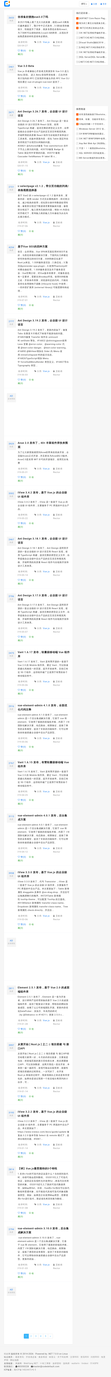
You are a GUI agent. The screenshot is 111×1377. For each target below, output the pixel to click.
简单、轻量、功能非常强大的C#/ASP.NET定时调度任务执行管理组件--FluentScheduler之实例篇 (91, 119)
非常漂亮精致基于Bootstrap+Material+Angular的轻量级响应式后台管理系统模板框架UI (91, 114)
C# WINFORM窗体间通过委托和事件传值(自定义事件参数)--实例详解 (91, 134)
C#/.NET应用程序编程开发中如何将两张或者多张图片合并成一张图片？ (91, 33)
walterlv (76, 1363)
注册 (95, 3)
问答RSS (95, 1357)
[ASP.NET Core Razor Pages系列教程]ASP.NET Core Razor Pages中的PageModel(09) (91, 18)
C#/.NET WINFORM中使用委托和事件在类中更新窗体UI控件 (91, 138)
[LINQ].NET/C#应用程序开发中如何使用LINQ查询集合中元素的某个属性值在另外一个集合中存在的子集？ (91, 47)
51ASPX (94, 1363)
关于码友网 (62, 1357)
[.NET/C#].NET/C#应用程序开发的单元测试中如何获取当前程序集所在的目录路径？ (91, 38)
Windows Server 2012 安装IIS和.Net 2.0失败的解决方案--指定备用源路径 (91, 129)
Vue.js (46, 42)
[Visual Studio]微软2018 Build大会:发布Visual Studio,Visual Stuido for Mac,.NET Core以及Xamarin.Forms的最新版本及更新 (91, 42)
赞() (22, 50)
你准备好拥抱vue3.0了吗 (33, 16)
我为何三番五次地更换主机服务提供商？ (91, 23)
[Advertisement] (43, 413)
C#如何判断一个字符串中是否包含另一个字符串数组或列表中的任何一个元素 (91, 124)
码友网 (7, 1354)
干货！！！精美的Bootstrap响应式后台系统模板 (91, 148)
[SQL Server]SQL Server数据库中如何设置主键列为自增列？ (91, 57)
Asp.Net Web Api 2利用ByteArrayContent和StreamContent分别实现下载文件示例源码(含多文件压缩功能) (91, 143)
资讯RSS (84, 1357)
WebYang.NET (31, 1363)
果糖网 (18, 1363)
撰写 (84, 4)
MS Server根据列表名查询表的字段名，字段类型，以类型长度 (91, 158)
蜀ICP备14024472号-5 (25, 1370)
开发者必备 (31, 1357)
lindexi (85, 1363)
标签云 (52, 1357)
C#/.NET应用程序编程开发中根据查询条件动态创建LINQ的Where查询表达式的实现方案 (91, 52)
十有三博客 (45, 1363)
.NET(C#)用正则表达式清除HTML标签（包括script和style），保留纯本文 (91, 28)
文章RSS (74, 1357)
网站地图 (14, 1360)
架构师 (66, 1363)
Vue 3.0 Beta (26, 65)
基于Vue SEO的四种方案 (33, 246)
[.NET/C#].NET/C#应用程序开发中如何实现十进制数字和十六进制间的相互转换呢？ (91, 62)
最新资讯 (19, 1357)
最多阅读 (43, 1357)
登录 (104, 3)
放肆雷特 (57, 1363)
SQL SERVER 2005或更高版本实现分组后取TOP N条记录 (91, 153)
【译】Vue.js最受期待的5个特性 (37, 1168)
